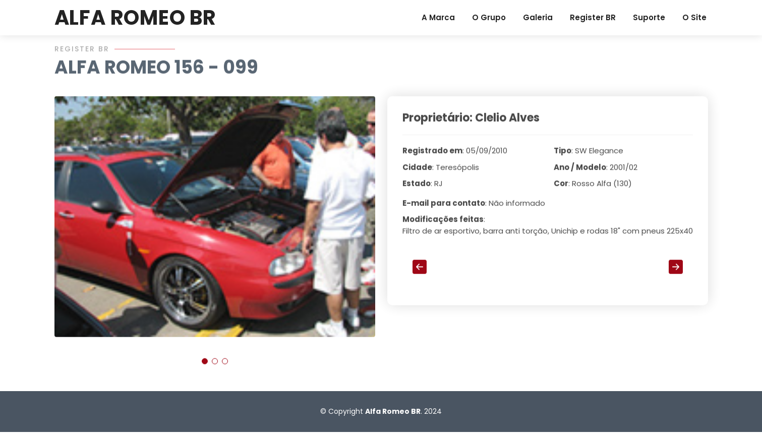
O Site (694, 17)
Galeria (538, 17)
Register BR (593, 17)
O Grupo (489, 17)
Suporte (649, 17)
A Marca (438, 17)
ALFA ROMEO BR (135, 18)
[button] (205, 365)
